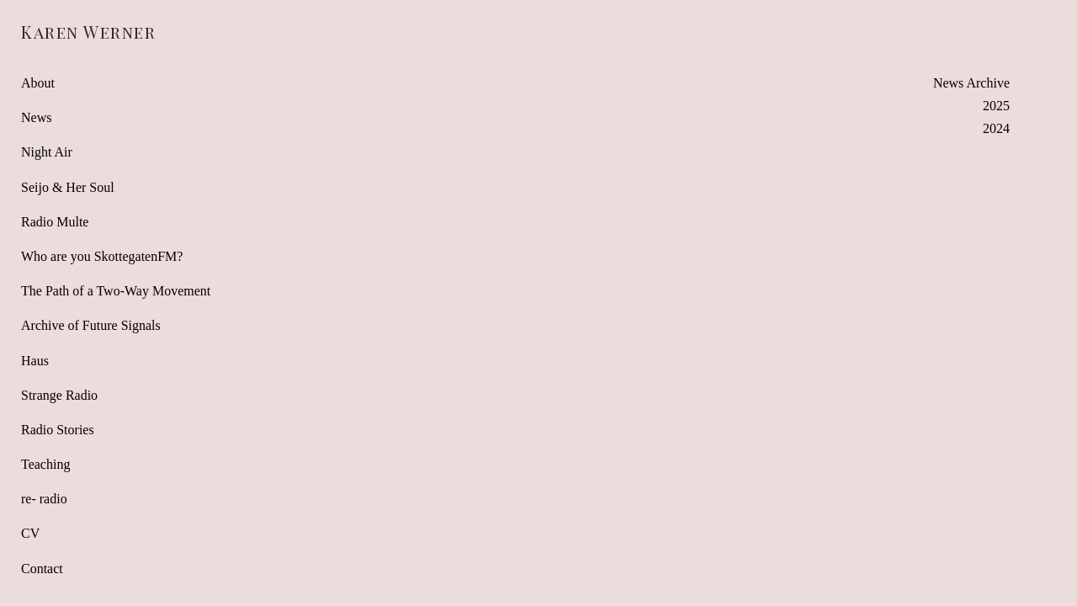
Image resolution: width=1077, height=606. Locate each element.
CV (30, 533)
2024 (996, 128)
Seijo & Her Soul (67, 187)
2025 (996, 105)
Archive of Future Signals (91, 325)
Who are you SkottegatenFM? (102, 256)
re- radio (44, 499)
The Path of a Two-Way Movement (115, 291)
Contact (42, 568)
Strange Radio (59, 395)
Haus (35, 361)
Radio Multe (54, 222)
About (38, 83)
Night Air (46, 152)
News (36, 117)
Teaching (45, 464)
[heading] (63, 31)
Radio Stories (57, 430)
